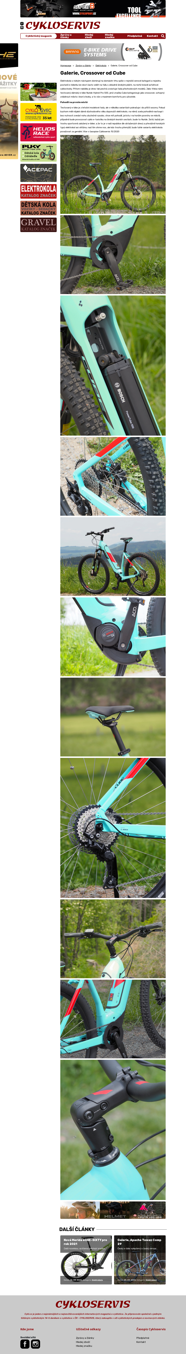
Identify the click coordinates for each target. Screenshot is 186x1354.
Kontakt (152, 35)
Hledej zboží (89, 36)
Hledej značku (109, 36)
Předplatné (134, 35)
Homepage (65, 65)
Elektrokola (100, 65)
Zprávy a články (65, 36)
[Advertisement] (38, 61)
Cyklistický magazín (39, 36)
